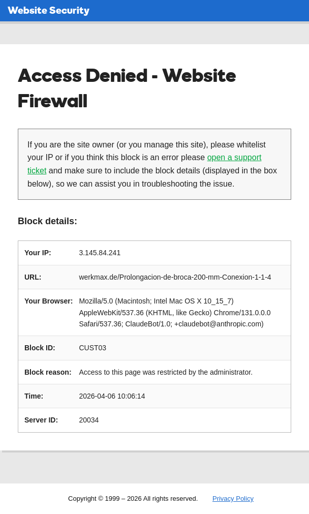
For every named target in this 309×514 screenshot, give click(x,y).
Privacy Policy (233, 498)
